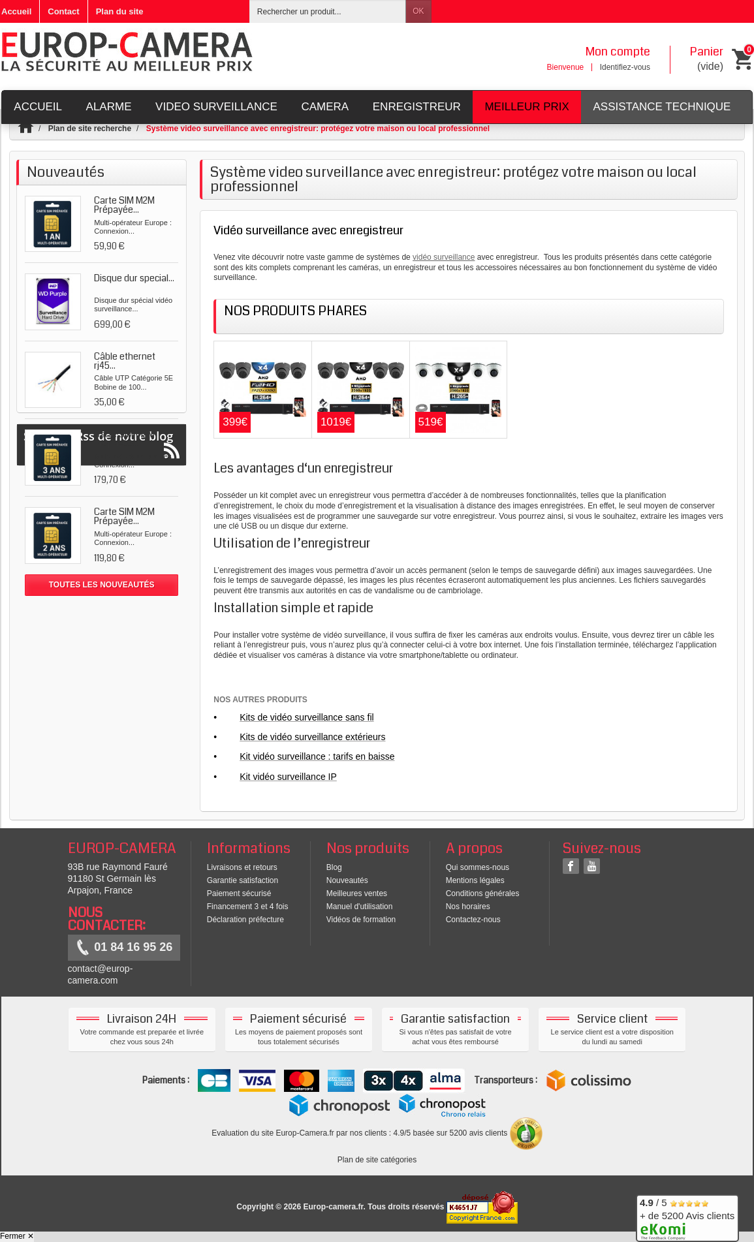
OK (418, 11)
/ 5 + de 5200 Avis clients (687, 1216)
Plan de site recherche (89, 128)
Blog (334, 867)
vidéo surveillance (444, 257)
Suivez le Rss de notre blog (102, 632)
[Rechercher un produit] (327, 11)
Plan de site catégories (377, 1159)
